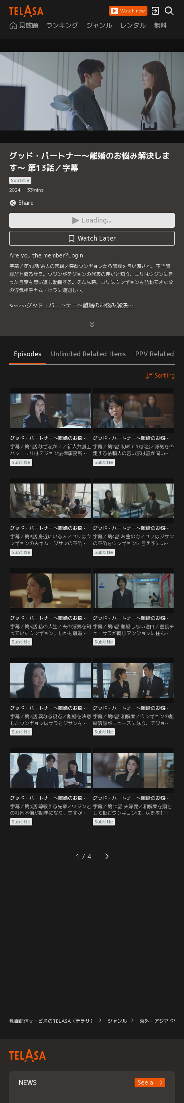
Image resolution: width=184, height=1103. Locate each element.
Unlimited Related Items (88, 353)
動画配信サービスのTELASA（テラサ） (52, 1020)
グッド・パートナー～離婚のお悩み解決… (80, 305)
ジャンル (117, 1020)
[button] (128, 11)
